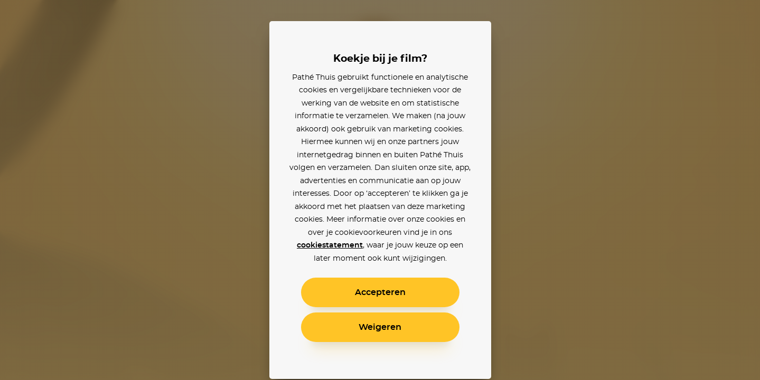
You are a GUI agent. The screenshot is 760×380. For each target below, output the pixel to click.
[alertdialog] (380, 190)
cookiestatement (330, 245)
